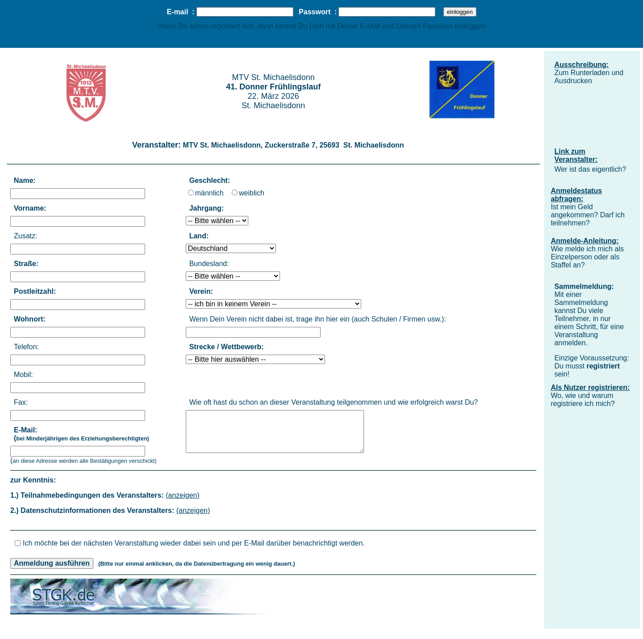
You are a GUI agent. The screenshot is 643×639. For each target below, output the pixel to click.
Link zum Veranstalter (574, 155)
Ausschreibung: (581, 64)
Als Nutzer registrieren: (590, 387)
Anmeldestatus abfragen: (576, 195)
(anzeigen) (183, 495)
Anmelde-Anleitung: (584, 241)
